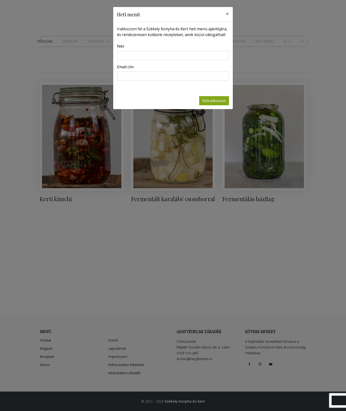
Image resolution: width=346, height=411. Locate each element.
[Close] (227, 13)
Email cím (125, 66)
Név (120, 46)
